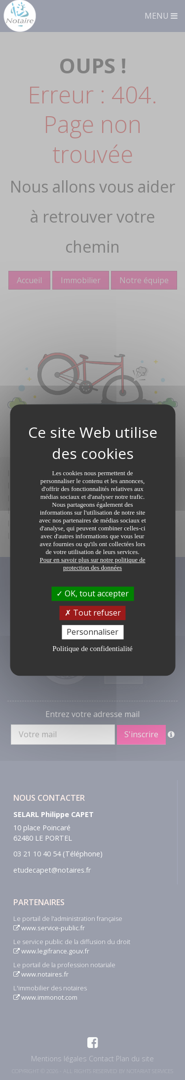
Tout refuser (93, 612)
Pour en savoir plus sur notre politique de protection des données (92, 563)
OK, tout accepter (92, 593)
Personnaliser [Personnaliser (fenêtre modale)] (92, 631)
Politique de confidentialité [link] (92, 649)
